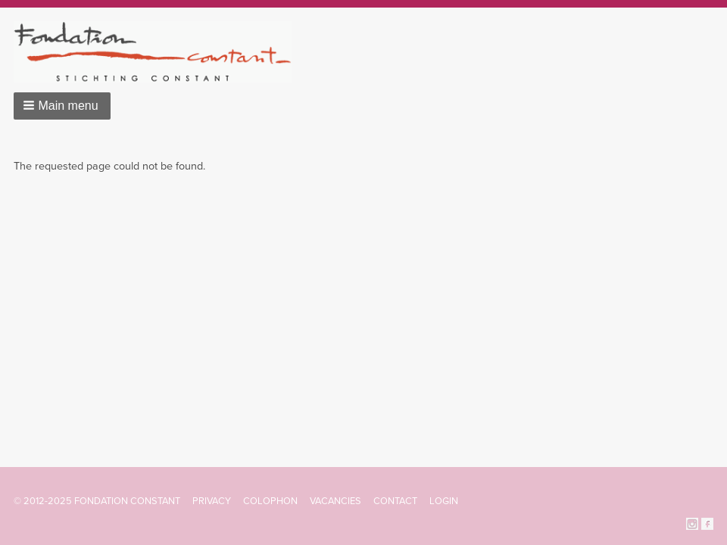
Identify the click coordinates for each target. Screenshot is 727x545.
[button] (62, 106)
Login (443, 501)
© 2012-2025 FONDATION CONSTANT (97, 501)
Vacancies (335, 501)
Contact (395, 501)
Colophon (270, 501)
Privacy (211, 501)
